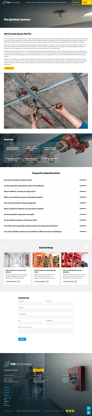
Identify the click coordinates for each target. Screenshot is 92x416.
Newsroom (7, 405)
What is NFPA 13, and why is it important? (20, 191)
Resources (7, 398)
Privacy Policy (36, 411)
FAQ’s (5, 403)
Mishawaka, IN (37, 391)
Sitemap (19, 411)
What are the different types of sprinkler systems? (23, 197)
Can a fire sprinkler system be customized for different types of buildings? (33, 231)
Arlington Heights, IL (38, 389)
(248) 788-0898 (66, 378)
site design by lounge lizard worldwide (53, 411)
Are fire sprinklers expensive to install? (19, 214)
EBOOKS (6, 401)
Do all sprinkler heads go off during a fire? (20, 220)
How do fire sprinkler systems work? (18, 180)
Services (6, 387)
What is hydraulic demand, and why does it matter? (24, 209)
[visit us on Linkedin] (70, 410)
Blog (5, 399)
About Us (7, 390)
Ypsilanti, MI (36, 393)
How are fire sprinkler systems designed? (20, 203)
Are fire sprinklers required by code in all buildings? (24, 186)
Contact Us (9, 68)
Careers (6, 392)
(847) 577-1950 (8, 378)
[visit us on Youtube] (73, 410)
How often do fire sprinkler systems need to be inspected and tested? (31, 226)
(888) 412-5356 (38, 370)
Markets (6, 395)
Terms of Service (26, 411)
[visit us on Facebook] (67, 410)
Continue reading (13, 282)
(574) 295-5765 (37, 378)
